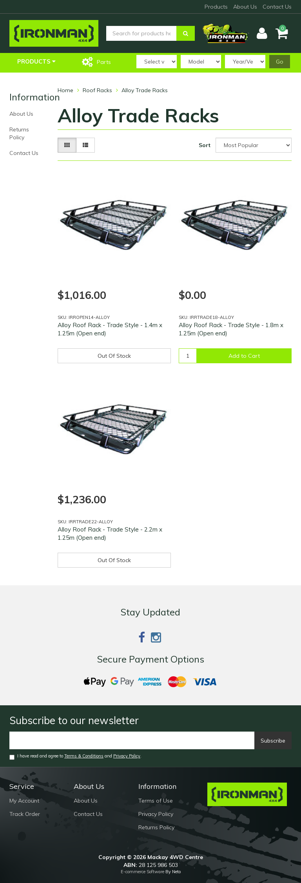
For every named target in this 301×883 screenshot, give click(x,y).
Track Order (24, 813)
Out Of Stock (114, 355)
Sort (204, 145)
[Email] (132, 740)
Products (216, 6)
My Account (24, 800)
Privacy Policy (126, 756)
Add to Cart (244, 355)
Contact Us (277, 6)
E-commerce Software (142, 871)
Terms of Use (155, 800)
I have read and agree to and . (75, 756)
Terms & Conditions (83, 756)
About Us (245, 6)
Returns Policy (19, 133)
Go (279, 61)
